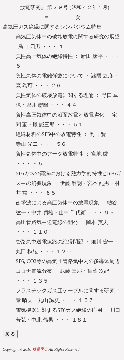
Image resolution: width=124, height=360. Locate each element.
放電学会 (40, 349)
